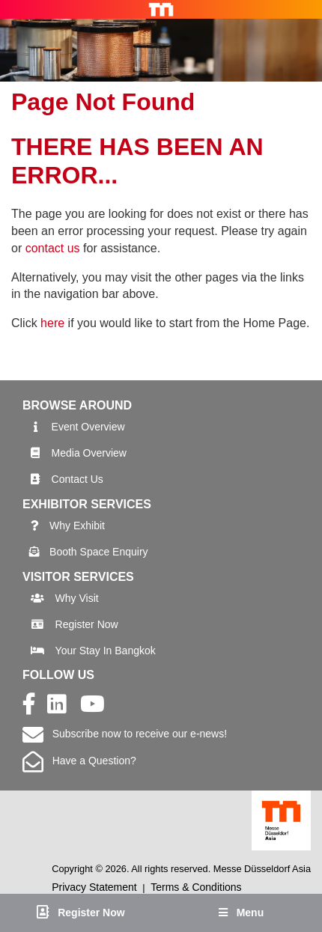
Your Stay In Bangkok (105, 651)
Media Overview (89, 453)
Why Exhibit (77, 526)
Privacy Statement (94, 887)
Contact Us (77, 479)
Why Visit (77, 598)
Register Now (86, 624)
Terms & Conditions (196, 887)
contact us (52, 248)
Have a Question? (79, 761)
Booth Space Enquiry (98, 552)
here (52, 323)
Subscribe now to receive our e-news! (124, 734)
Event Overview (88, 427)
